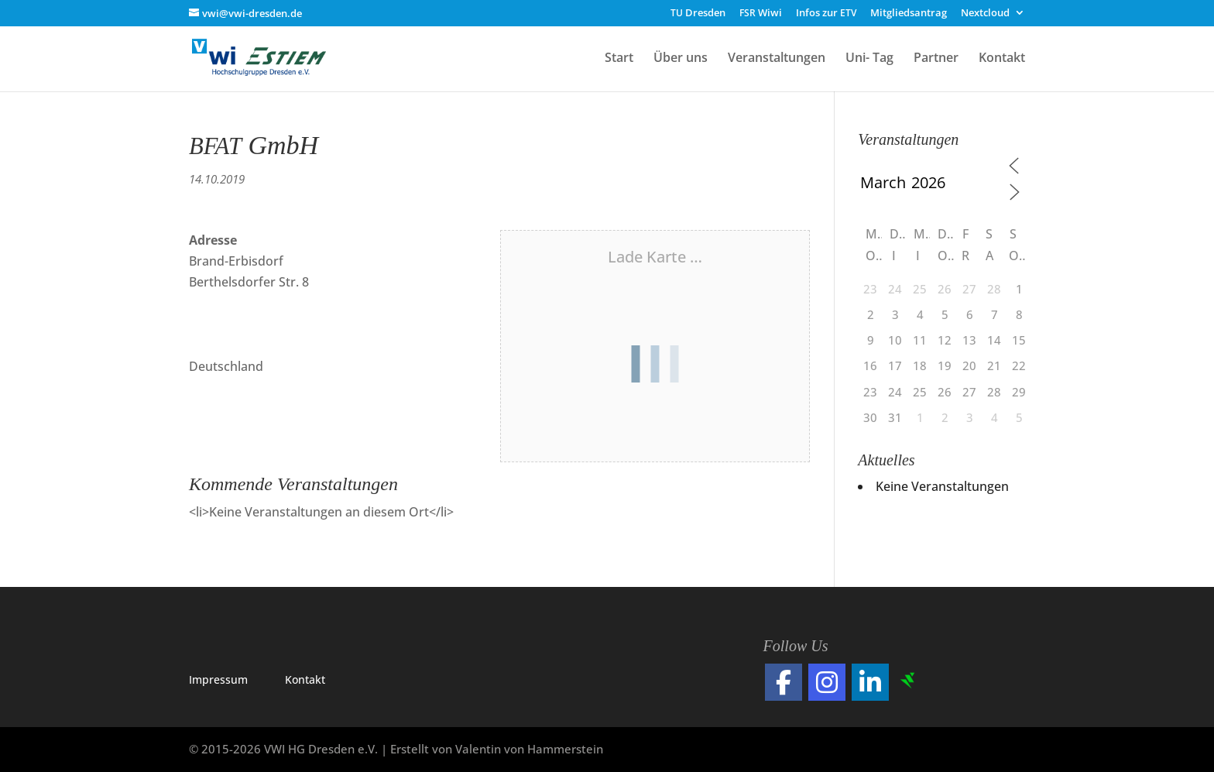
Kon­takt (305, 679)
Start (619, 59)
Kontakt (1002, 59)
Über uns (680, 59)
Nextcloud (985, 13)
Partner (936, 59)
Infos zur (826, 13)
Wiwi (760, 13)
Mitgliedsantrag (908, 13)
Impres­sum (218, 679)
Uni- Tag (869, 59)
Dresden (697, 13)
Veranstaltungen (776, 59)
